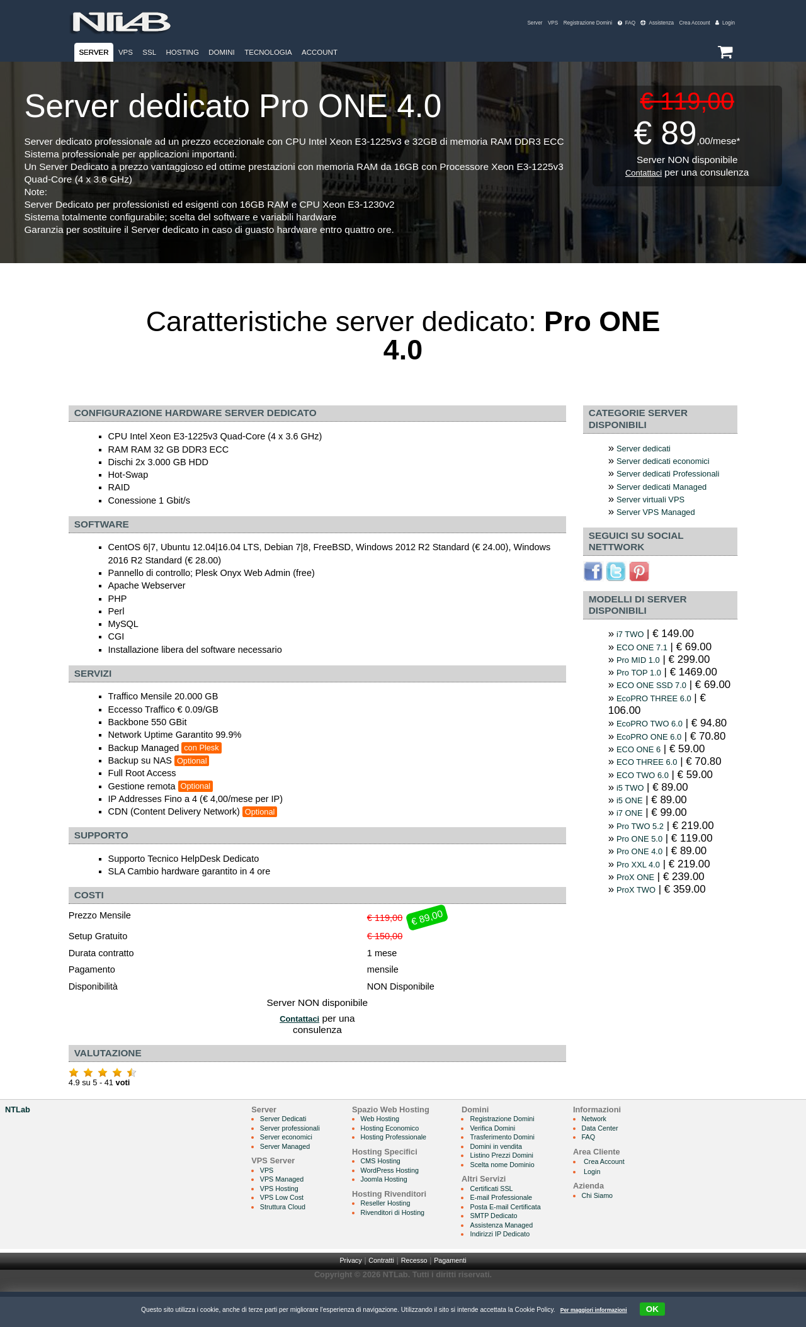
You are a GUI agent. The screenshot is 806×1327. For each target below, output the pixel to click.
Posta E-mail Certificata (534, 1234)
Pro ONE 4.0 (644, 923)
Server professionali (296, 1152)
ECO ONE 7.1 (647, 665)
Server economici (292, 1161)
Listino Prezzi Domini (529, 1181)
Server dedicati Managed (671, 502)
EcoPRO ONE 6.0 (656, 787)
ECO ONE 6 (643, 815)
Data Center (639, 1152)
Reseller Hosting (402, 1230)
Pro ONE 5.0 (644, 909)
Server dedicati (649, 448)
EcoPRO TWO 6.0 (656, 760)
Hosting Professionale (412, 1161)
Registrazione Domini (564, 23)
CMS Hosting (396, 1186)
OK (659, 1308)
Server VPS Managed (664, 529)
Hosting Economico (407, 1152)
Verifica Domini (519, 1152)
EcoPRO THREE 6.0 (661, 733)
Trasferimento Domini (530, 1161)
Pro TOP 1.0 (644, 692)
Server (503, 23)
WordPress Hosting (407, 1196)
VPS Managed (287, 1206)
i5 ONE (633, 869)
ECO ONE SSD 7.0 (658, 706)
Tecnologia (268, 52)
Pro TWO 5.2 (645, 896)
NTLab (17, 1133)
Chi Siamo (636, 1220)
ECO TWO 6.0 (648, 842)
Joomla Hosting (400, 1206)
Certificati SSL (517, 1215)
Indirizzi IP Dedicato (528, 1263)
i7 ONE (633, 882)
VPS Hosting (284, 1215)
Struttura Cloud (288, 1234)
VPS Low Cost (287, 1225)
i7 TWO (633, 652)
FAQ (609, 23)
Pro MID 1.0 (643, 679)
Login (723, 23)
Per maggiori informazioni (591, 1309)
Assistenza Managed (529, 1254)
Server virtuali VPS (657, 516)
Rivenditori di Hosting (411, 1240)
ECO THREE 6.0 (653, 828)
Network (632, 1143)
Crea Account (688, 23)
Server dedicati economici (672, 461)
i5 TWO (633, 855)
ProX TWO (640, 963)
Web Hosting (396, 1143)
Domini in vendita (523, 1172)
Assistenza (644, 23)
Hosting (182, 52)
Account (320, 52)
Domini (221, 52)
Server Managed (291, 1172)
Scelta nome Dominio (530, 1191)
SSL (149, 52)
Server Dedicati (288, 1143)
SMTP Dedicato (520, 1244)
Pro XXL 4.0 (643, 936)
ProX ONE (639, 950)
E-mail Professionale (529, 1225)
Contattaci (643, 172)
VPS (523, 23)
